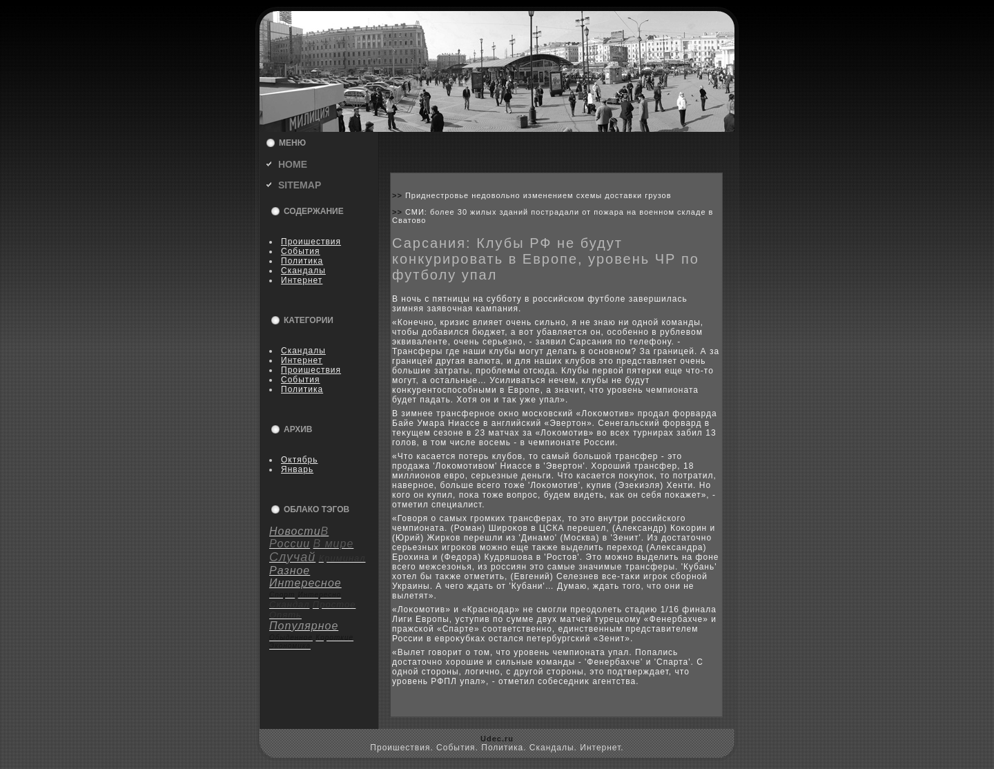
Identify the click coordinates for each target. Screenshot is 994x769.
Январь (297, 469)
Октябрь (299, 460)
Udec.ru (497, 738)
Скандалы (303, 270)
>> (398, 195)
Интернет (301, 280)
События (300, 251)
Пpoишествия (311, 241)
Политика (302, 261)
